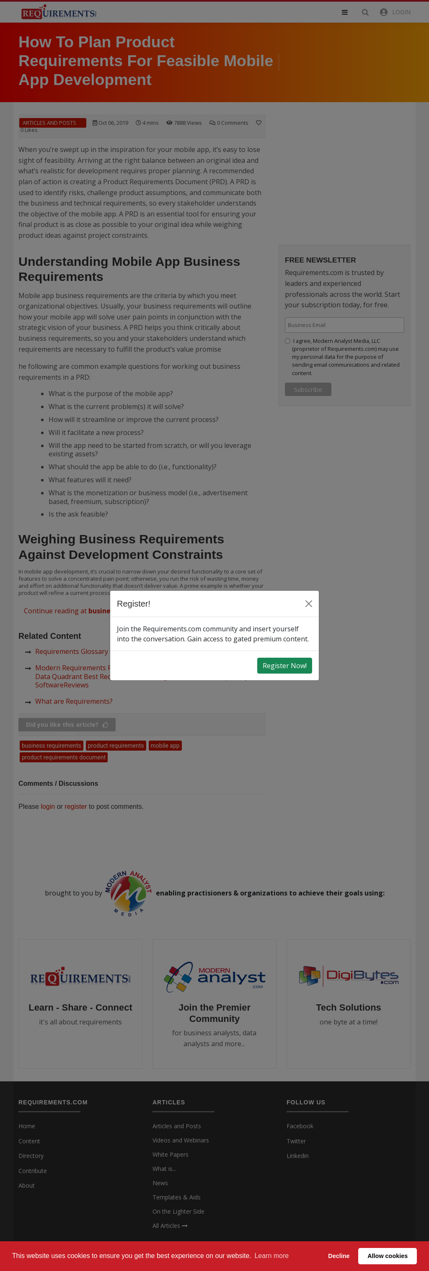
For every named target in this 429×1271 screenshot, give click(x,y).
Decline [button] (338, 1256)
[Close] (308, 603)
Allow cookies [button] (387, 1256)
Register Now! (285, 665)
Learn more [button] (271, 1255)
